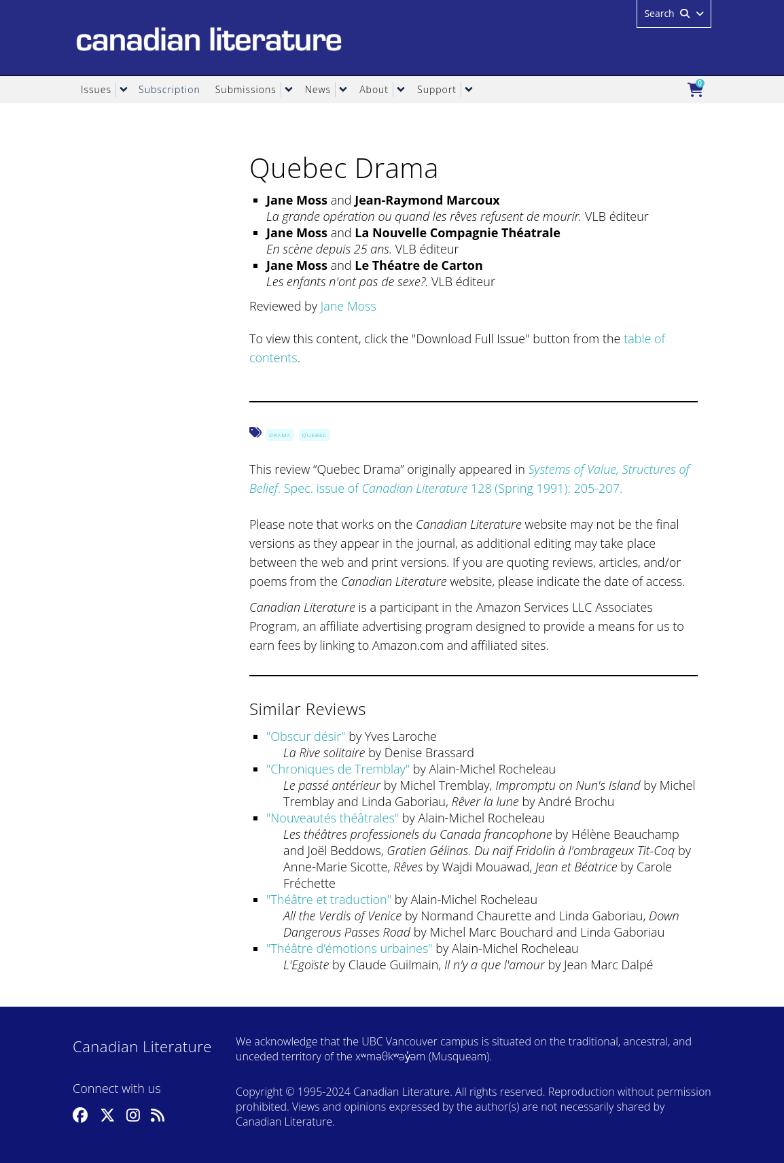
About (374, 89)
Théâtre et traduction (328, 899)
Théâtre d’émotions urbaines (349, 948)
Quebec (314, 434)
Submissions (246, 89)
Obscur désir (305, 736)
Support (437, 89)
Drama (280, 434)
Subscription (169, 89)
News (318, 89)
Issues (96, 89)
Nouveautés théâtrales (332, 818)
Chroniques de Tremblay (337, 769)
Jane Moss (348, 306)
